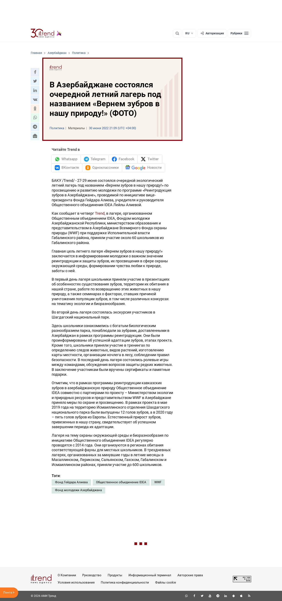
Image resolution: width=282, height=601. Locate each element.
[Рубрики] (239, 33)
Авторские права (190, 575)
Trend (100, 213)
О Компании (67, 575)
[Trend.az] (46, 33)
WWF (157, 482)
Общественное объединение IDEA (121, 482)
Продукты (115, 575)
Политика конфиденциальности (125, 582)
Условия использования (76, 582)
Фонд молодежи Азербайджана (78, 490)
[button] (35, 72)
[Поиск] (177, 33)
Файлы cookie (165, 582)
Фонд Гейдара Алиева (71, 482)
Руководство (91, 575)
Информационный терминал (150, 575)
